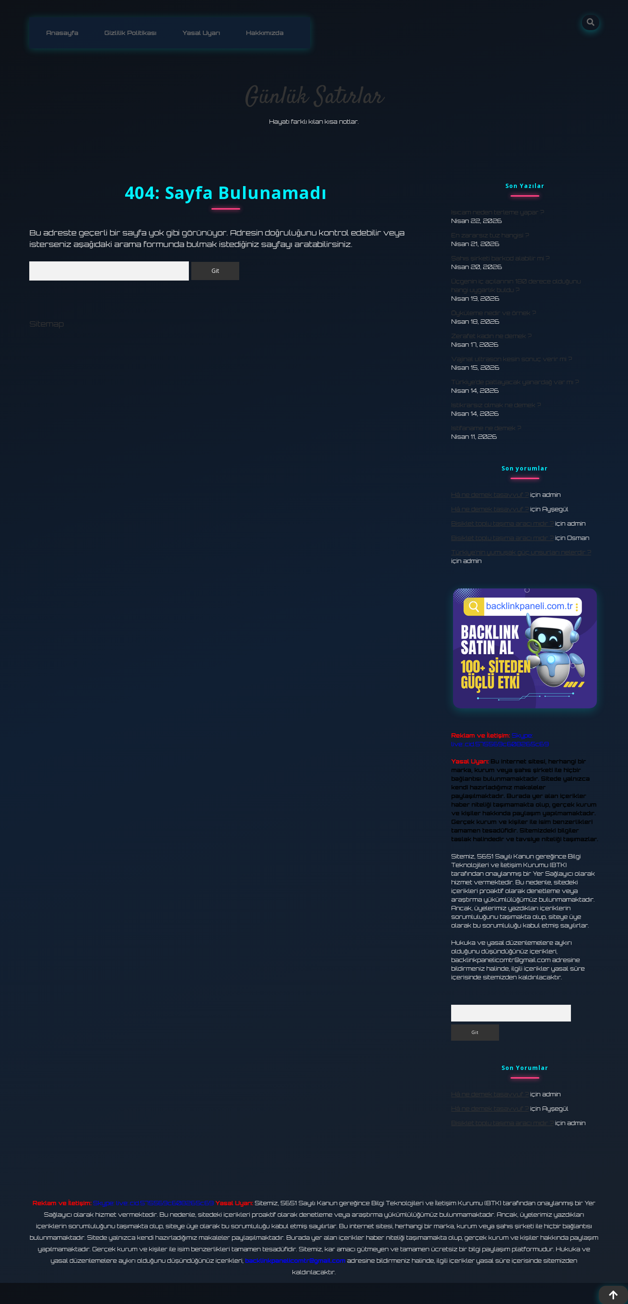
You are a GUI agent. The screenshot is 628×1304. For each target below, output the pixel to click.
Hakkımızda (260, 32)
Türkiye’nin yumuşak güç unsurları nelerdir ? (521, 551)
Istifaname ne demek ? (486, 427)
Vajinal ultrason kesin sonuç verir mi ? (511, 358)
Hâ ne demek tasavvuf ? (490, 494)
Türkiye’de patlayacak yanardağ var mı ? (515, 381)
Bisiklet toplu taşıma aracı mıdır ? (502, 523)
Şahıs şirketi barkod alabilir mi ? (500, 257)
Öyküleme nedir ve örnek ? (493, 312)
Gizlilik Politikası (128, 32)
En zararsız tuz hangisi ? (490, 234)
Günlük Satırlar (314, 96)
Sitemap (46, 324)
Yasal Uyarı (197, 32)
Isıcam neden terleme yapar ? (497, 211)
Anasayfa (61, 32)
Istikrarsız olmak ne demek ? (496, 404)
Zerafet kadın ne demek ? (491, 335)
